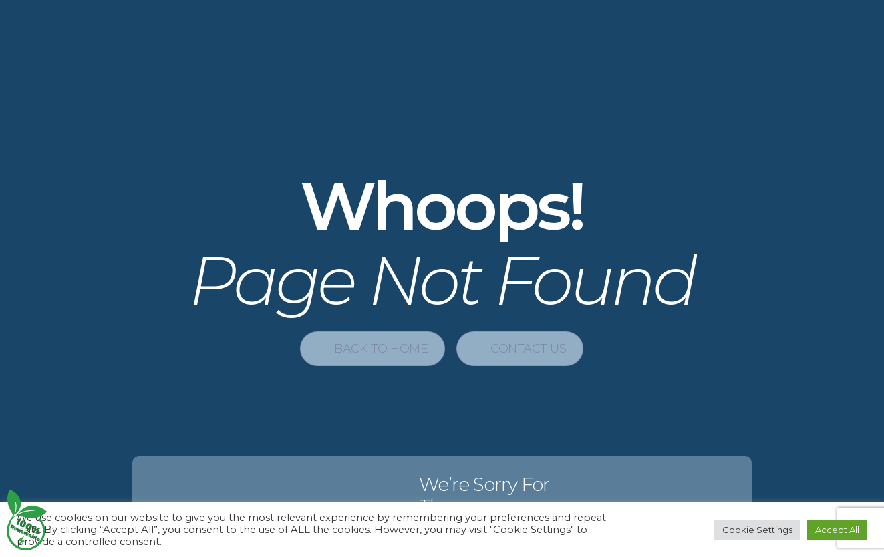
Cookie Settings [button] (757, 529)
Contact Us (528, 348)
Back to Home (381, 348)
